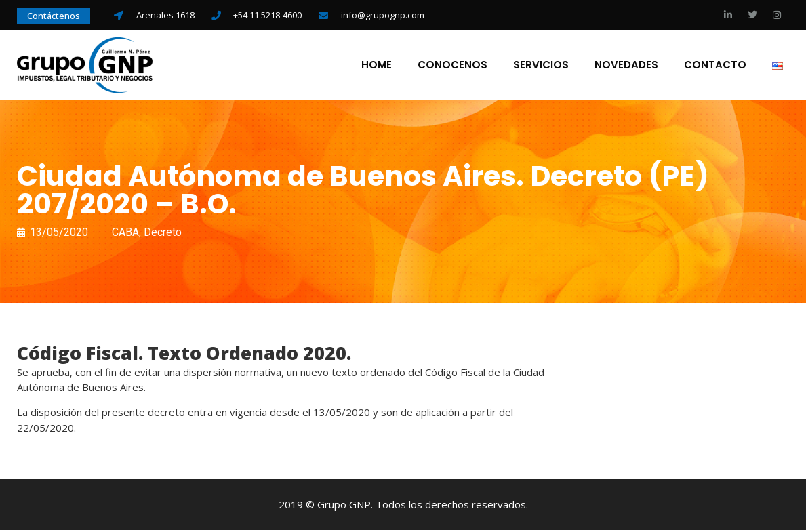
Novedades (626, 65)
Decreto (163, 232)
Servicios (541, 65)
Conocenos (452, 65)
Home (376, 65)
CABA (125, 232)
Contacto (715, 65)
